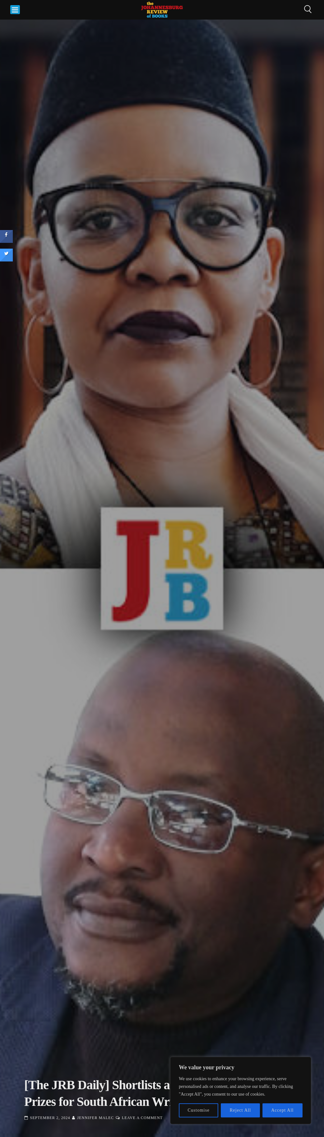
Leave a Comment (142, 1118)
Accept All (282, 1110)
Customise (199, 1110)
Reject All (240, 1110)
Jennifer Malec (95, 1118)
